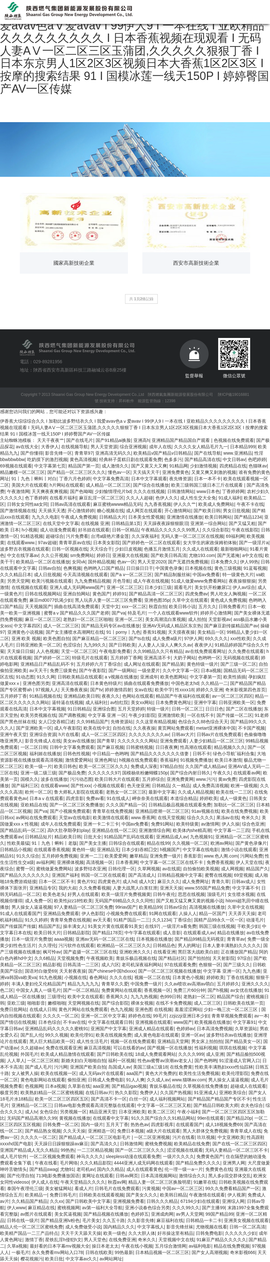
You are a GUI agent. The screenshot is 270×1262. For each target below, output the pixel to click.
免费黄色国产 (209, 1156)
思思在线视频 (191, 894)
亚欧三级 (16, 1003)
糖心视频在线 (110, 510)
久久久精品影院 (95, 1162)
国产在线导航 (207, 453)
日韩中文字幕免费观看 (72, 747)
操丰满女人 (74, 926)
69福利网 (235, 536)
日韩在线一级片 (22, 1220)
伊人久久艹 (184, 504)
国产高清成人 (141, 875)
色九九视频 (121, 1009)
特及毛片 (137, 612)
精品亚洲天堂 (102, 1111)
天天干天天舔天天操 (81, 1233)
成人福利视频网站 (167, 1098)
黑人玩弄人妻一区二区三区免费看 (108, 600)
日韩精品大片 (112, 517)
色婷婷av (185, 1028)
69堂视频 (243, 875)
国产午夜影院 (92, 670)
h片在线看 (69, 734)
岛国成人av (119, 1067)
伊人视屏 (236, 1194)
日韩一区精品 (125, 529)
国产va (118, 612)
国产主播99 (213, 1207)
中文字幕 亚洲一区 (221, 971)
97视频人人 (47, 689)
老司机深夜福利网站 (142, 964)
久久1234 (161, 919)
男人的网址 (189, 945)
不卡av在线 (74, 1022)
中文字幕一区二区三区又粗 (164, 1105)
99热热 (68, 1150)
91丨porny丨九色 (123, 632)
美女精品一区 (210, 632)
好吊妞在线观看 (93, 529)
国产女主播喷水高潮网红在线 (75, 632)
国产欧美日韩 (207, 510)
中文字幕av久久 (81, 1258)
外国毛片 (29, 1054)
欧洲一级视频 (244, 785)
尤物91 (67, 1169)
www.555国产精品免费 (207, 887)
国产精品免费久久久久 (198, 1162)
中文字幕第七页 (50, 465)
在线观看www (54, 785)
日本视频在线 (198, 568)
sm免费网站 (82, 555)
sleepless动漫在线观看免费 (133, 1156)
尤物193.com (202, 555)
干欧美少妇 (248, 926)
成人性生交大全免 (198, 497)
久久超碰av (31, 1047)
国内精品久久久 (119, 1226)
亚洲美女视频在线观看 (246, 1220)
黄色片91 (86, 881)
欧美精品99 (150, 907)
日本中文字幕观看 (149, 478)
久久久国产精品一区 (126, 804)
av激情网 (210, 824)
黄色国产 (101, 593)
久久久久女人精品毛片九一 (201, 446)
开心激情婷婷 (81, 510)
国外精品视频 (101, 561)
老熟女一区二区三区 (126, 792)
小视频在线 (75, 977)
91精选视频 (32, 536)
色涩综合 (72, 644)
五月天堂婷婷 (131, 708)
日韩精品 (161, 785)
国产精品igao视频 (129, 1086)
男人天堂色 (95, 1239)
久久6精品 (44, 958)
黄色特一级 (83, 849)
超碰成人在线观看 (248, 1086)
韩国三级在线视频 (217, 926)
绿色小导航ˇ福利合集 (234, 753)
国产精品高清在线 (202, 459)
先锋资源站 (122, 721)
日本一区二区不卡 (57, 881)
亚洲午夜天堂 (13, 734)
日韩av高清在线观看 (70, 504)
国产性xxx (81, 785)
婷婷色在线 (139, 1015)
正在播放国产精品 (239, 951)
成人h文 (147, 881)
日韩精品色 (164, 945)
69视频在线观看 (16, 465)
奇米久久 (250, 817)
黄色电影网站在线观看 (42, 1079)
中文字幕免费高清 (111, 478)
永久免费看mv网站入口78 (57, 1252)
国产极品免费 (72, 772)
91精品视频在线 (45, 696)
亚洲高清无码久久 (113, 453)
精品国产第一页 (83, 465)
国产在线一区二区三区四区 (239, 1143)
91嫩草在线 (205, 1182)
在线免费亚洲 (122, 1239)
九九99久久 (95, 644)
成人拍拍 (197, 619)
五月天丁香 (117, 1124)
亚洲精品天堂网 (173, 1041)
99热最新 (124, 1252)
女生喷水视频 (240, 894)
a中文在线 (252, 555)
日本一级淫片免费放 (32, 939)
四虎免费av (196, 593)
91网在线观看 (163, 913)
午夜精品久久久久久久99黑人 (170, 529)
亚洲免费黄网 (180, 779)
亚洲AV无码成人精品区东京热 (172, 625)
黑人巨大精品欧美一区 (51, 1041)
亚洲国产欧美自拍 (88, 1067)
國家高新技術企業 (73, 263)
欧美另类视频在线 (38, 715)
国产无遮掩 (228, 555)
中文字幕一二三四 (232, 830)
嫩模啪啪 (57, 1003)
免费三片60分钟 (189, 990)
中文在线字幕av (23, 555)
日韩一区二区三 (187, 708)
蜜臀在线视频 (218, 875)
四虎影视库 (162, 1124)
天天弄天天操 (241, 913)
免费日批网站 (13, 1009)
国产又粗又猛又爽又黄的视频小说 (189, 900)
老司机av (85, 1169)
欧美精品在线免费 (192, 1143)
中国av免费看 (206, 574)
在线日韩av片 (99, 1092)
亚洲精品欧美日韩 (81, 696)
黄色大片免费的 (161, 1073)
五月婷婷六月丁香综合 (98, 664)
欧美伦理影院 (235, 1073)
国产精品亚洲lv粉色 (60, 1220)
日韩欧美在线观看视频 (101, 1194)
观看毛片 (183, 587)
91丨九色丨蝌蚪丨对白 (34, 478)
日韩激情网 (131, 1143)
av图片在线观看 (36, 1214)
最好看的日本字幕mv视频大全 (60, 1246)
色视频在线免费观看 (234, 440)
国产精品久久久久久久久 (24, 875)
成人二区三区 (207, 1003)
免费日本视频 (130, 1130)
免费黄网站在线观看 (121, 990)
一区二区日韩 (33, 747)
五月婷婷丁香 (13, 696)
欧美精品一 (36, 1194)
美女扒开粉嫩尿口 (212, 587)
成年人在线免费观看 (61, 824)
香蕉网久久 (117, 996)
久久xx (56, 1201)
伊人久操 (231, 824)
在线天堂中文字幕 (61, 523)
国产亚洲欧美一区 (34, 728)
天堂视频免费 (70, 958)
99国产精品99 (219, 1214)
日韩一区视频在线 (70, 549)
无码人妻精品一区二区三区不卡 (236, 1150)
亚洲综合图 (104, 708)
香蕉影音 (193, 855)
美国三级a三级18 (150, 1067)
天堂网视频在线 (83, 1003)
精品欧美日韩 (67, 836)
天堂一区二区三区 (79, 651)
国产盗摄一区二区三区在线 (90, 951)
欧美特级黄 (187, 824)
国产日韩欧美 (122, 644)
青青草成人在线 (245, 1130)
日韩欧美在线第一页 (243, 1003)
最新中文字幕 (161, 792)
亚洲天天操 (171, 887)
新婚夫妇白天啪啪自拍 (83, 1060)
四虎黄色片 (109, 881)
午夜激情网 (18, 491)
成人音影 (172, 932)
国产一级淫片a (253, 542)
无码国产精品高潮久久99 (32, 1118)
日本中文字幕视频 (47, 708)
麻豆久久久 (168, 881)
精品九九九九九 (83, 983)
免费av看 (95, 798)
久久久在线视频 (149, 491)
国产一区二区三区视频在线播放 (169, 971)
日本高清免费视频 (215, 1028)
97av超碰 (47, 542)
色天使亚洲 (138, 785)
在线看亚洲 (164, 951)
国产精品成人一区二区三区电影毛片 (95, 1137)
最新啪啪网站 (233, 549)
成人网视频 (232, 868)
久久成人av (158, 1079)
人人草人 (16, 1060)
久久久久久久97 (104, 772)
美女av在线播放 (79, 740)
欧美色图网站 (173, 676)
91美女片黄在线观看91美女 (115, 926)
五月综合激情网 (170, 1246)
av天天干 (38, 670)
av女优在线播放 (246, 990)
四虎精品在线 (232, 465)
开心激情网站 (177, 510)
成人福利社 (96, 702)
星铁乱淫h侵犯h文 (63, 1239)
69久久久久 (216, 638)
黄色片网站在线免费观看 (83, 1009)
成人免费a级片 (167, 638)
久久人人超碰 (139, 497)
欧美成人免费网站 (216, 504)
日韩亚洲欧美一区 (237, 702)
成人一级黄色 (233, 798)
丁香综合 (182, 919)
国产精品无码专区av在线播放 (110, 625)
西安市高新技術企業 (196, 263)
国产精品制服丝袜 (172, 574)
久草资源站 (246, 1028)
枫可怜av (52, 951)
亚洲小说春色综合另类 (147, 1207)
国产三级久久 (236, 964)
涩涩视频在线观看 (185, 1150)
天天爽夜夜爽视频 (50, 491)
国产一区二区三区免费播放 (76, 804)
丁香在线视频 (239, 977)
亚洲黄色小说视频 (25, 632)
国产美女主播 (92, 843)
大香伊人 (50, 446)
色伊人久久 (166, 497)
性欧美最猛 (18, 843)
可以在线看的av (129, 1047)
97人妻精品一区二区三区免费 (83, 907)
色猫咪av (258, 465)
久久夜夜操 (144, 728)
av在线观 (171, 868)
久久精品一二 (214, 683)
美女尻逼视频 (67, 1214)
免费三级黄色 (63, 670)
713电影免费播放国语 (57, 1175)
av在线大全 (27, 446)
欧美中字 (164, 689)
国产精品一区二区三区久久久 (76, 472)
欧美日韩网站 (218, 517)
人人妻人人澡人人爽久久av (165, 644)
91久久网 (46, 676)
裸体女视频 (142, 1003)
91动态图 (25, 676)
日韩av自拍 (49, 568)
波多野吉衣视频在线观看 (24, 549)
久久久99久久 (186, 1207)
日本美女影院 (106, 542)
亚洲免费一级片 (165, 855)
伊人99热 (249, 561)
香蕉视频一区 (157, 990)
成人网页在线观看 (144, 510)
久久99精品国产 (92, 721)
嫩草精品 (138, 855)
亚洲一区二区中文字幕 (103, 1015)
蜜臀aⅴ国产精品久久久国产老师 (76, 612)
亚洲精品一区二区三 (32, 1105)
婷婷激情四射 (118, 689)
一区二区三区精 (43, 1060)
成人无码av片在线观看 (101, 1073)
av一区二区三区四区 (232, 696)
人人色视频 (47, 651)
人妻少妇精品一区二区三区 (216, 740)
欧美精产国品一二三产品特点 (29, 1233)
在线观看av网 (246, 772)
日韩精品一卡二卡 (204, 1220)
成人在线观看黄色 (144, 1169)
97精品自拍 (171, 766)
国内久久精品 (110, 1169)
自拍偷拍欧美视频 (201, 868)
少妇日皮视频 (128, 549)
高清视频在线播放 (207, 907)
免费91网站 (162, 824)
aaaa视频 (63, 939)
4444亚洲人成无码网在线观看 (143, 1162)
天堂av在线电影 (75, 817)
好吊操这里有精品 (175, 1233)
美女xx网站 (142, 702)
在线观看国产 (189, 1124)
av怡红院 (119, 702)
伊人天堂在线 (249, 862)
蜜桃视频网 (68, 1207)
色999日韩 (170, 996)
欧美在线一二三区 (234, 792)
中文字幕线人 (150, 1226)
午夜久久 (222, 772)
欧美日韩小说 (182, 606)
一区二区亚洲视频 (152, 1137)
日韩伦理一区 (121, 868)
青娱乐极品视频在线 (136, 958)
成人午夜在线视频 (151, 581)
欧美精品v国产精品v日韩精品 (162, 453)
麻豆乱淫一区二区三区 (101, 497)
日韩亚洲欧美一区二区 (38, 644)
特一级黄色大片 (238, 574)
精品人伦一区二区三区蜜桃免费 (31, 1226)
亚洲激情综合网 (154, 830)
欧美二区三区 (161, 1111)
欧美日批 (54, 1258)
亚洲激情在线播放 (184, 517)
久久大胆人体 (141, 1233)
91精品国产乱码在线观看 (129, 836)
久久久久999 (190, 1054)
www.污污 (206, 779)
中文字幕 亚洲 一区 (107, 715)
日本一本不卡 (207, 478)
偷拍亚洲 (76, 1079)
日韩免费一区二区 (61, 1124)
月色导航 (122, 581)
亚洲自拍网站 (76, 593)
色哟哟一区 (209, 657)
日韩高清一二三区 (81, 964)
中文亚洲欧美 (231, 1137)
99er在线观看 (210, 1118)
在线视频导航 (74, 446)
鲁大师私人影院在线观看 (78, 792)
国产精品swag (43, 1169)
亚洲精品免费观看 (61, 913)
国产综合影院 (115, 1003)
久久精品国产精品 (29, 1201)
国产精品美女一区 (243, 1041)
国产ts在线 (139, 638)
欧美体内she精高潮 (192, 830)
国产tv (96, 689)
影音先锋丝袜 (179, 1226)
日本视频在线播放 (154, 939)
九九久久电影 (45, 517)
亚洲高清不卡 (157, 657)
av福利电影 (200, 1246)
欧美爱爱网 (116, 855)
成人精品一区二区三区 (108, 485)
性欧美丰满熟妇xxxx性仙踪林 (224, 1067)
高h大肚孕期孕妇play (68, 830)
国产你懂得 (31, 453)
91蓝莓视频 (254, 568)
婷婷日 (103, 555)
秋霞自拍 (158, 606)
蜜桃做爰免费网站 (54, 868)
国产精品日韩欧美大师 (216, 1105)
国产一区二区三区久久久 (139, 1150)
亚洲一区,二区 (129, 619)
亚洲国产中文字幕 (108, 1028)
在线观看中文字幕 (111, 1118)
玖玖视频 (206, 1137)
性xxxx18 (184, 689)
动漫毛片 (255, 919)
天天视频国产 (38, 606)
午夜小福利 (188, 1111)
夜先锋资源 (180, 478)
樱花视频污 (31, 1258)
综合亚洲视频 (133, 446)
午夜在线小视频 (137, 1246)
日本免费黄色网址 (173, 702)
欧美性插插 (234, 676)
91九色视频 (50, 977)
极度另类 (9, 1092)
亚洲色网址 (105, 760)
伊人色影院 (93, 913)
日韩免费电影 (209, 1233)
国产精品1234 (248, 517)
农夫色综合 (252, 1105)
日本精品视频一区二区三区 (162, 1252)
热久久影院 (126, 1092)
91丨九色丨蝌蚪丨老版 (54, 843)
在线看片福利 (63, 497)
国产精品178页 (107, 932)
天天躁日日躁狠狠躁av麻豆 (61, 1143)
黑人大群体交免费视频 (205, 1130)
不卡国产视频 (251, 728)
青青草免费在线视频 (70, 919)
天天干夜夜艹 (50, 440)
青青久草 (220, 881)
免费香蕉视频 (220, 862)
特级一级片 (158, 708)
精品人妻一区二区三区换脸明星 (159, 1182)
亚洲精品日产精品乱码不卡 (47, 664)
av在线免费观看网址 (205, 651)
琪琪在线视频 (232, 1047)
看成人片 (83, 1188)
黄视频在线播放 (75, 1118)
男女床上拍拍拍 (207, 1041)
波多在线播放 (54, 779)
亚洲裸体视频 (70, 862)
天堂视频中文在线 (176, 1239)
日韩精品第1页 (126, 523)
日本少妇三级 (158, 587)
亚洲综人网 (233, 1201)
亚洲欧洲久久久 (135, 951)
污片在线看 (183, 1137)
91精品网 (178, 465)
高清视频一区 (99, 862)
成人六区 (110, 964)
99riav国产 (125, 907)
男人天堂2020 (151, 561)
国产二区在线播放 (244, 708)
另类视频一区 (73, 1111)
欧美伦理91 (81, 1035)
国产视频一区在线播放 (169, 1047)
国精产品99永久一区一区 (219, 919)
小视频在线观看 (108, 785)
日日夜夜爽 (166, 747)
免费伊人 (149, 1092)
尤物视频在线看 (211, 1226)
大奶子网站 (184, 657)
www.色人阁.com (221, 855)
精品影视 (52, 964)
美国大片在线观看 (29, 485)
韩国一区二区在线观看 (103, 875)
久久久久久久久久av (149, 734)
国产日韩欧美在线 (115, 1054)
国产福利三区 (25, 785)
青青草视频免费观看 (231, 1015)
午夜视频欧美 (99, 958)
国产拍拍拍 (199, 958)
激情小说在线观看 (239, 849)
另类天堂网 (18, 581)
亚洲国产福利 (65, 875)
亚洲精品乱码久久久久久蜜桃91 (56, 1028)
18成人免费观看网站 (155, 1054)
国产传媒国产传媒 (18, 926)
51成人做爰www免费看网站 (198, 581)
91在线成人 (118, 798)
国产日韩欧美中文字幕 (88, 1201)
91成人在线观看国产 (20, 913)
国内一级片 (92, 1124)
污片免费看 (77, 536)
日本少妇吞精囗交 (139, 849)
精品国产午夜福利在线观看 (183, 696)
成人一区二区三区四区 (103, 734)
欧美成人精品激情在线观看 (67, 1054)
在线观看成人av (199, 932)
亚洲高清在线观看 (70, 683)
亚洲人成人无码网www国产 (77, 587)
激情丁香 (34, 1239)
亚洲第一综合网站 (208, 523)
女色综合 (49, 1111)
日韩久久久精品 (162, 1201)
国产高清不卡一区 (109, 1098)
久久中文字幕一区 (180, 670)
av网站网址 (110, 1258)
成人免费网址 (195, 881)
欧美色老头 (54, 894)
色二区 (6, 990)
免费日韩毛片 (63, 1194)
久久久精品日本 (15, 574)
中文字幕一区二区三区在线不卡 (172, 862)
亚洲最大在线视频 (130, 555)
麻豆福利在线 (169, 1220)
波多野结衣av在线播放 (228, 1035)
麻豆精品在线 (41, 1207)
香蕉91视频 (154, 632)
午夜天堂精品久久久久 (82, 1182)
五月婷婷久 (228, 983)
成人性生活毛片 (92, 1041)
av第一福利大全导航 (102, 1207)
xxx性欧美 (240, 638)
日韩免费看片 (231, 606)
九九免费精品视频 (92, 581)
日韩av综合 (175, 907)
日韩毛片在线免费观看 (117, 1188)
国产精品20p (239, 1118)
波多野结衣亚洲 (90, 868)
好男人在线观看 (83, 894)
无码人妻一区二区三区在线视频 (192, 536)
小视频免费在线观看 (126, 913)
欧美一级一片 (38, 766)
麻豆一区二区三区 (43, 619)
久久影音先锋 (140, 1220)
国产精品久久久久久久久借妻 (160, 753)
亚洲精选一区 (101, 1130)
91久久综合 (27, 855)
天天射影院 (223, 958)
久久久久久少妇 (240, 1233)
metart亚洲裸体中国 (216, 728)
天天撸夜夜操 (74, 689)
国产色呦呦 (81, 491)
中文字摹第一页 (205, 676)
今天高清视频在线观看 (85, 574)
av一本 (261, 1015)
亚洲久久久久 (255, 983)
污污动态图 (81, 779)
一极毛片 (20, 1252)
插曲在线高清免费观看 (76, 606)
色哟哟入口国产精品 (103, 568)
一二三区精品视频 (95, 1150)
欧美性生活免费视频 (199, 1073)
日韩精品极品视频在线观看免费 (179, 804)
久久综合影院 (215, 529)
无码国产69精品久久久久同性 (124, 900)
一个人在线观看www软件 (173, 612)
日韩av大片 (182, 734)
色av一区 (126, 561)
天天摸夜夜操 (181, 632)
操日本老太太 (105, 1246)
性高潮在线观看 (195, 747)
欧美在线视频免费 (113, 1035)
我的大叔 (67, 887)
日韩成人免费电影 (106, 1079)
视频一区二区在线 (152, 977)
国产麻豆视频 (110, 747)
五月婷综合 (153, 779)
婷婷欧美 (209, 798)
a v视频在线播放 (121, 676)
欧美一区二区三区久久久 (103, 766)
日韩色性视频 (76, 753)
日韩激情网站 (180, 491)
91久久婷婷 (36, 919)
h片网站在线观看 (66, 485)
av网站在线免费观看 (36, 817)
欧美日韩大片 (47, 932)
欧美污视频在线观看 (52, 581)
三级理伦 (56, 996)
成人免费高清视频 (210, 785)
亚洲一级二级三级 (38, 772)
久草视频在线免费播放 (205, 1086)
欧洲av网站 (221, 843)
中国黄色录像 (168, 568)
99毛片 (160, 1015)
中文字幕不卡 (245, 887)
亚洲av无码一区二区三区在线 (104, 939)
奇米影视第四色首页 (245, 689)
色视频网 (34, 1086)
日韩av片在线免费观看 (219, 734)
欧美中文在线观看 (85, 996)
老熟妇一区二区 (199, 996)
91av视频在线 (205, 811)
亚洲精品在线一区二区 (114, 830)
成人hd (130, 881)
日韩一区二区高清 (247, 1226)
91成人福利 (230, 497)
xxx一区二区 (134, 606)
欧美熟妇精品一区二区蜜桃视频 (51, 1092)
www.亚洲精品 (237, 453)
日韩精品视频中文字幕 (179, 875)
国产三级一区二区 (238, 664)
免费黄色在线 (218, 1169)
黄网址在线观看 (97, 1175)
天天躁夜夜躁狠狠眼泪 (165, 523)
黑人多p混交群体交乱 (229, 1175)
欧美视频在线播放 (212, 1022)
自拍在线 (122, 728)
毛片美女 (91, 1220)
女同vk (78, 561)
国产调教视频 (72, 715)
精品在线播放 (230, 932)
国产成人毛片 (38, 1067)
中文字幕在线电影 (200, 849)
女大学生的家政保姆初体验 (210, 542)
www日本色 (207, 491)
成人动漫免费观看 (58, 529)
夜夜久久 (111, 696)
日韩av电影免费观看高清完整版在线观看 (94, 1105)
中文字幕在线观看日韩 (110, 1022)
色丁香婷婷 (36, 497)
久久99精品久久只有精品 (158, 651)
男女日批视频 (236, 510)
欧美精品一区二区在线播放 (43, 561)
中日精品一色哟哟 (110, 753)
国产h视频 (218, 990)
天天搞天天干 (146, 472)
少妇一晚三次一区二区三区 (231, 1009)
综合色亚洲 (253, 824)
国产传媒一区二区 (234, 715)
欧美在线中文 (96, 728)
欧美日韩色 (65, 766)
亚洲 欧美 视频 (26, 638)
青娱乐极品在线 (165, 1086)
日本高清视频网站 (159, 1175)
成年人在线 (160, 446)
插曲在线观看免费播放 (146, 683)
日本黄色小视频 (188, 977)
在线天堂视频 (171, 817)
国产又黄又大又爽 (149, 465)
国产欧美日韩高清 (169, 555)
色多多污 (173, 459)
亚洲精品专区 (42, 887)
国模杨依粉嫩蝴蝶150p (145, 772)
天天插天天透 (51, 510)
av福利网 (45, 862)
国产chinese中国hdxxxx (112, 971)
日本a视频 (211, 670)
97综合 (244, 958)
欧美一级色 (114, 1233)
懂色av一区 (119, 472)
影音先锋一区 (58, 453)
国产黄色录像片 (251, 843)
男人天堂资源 (104, 446)
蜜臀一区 (25, 868)
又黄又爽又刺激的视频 (213, 472)
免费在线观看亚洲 (64, 1047)
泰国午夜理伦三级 (25, 1188)
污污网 (61, 1067)
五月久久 (207, 606)
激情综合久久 (192, 1175)
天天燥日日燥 (20, 651)
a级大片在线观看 (163, 1130)
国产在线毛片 (79, 440)
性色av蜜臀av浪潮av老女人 (165, 1060)
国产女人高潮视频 (209, 1252)
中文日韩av (234, 459)
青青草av (236, 939)
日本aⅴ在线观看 (46, 798)
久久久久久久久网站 (137, 740)
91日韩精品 (79, 708)
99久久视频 (56, 1035)
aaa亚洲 (101, 1086)
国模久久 (29, 779)
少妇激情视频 (203, 465)
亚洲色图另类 (36, 683)
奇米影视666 (242, 1252)
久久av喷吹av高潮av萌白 (189, 983)
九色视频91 (201, 836)
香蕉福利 (169, 760)
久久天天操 (74, 1130)
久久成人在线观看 (200, 549)
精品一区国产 (212, 913)
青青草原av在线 (75, 542)
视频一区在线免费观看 (132, 1041)
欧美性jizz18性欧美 (73, 900)
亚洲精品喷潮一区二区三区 (162, 811)
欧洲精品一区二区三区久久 (124, 945)
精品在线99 (158, 843)
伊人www (16, 1207)
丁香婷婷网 (233, 491)
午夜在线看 (46, 1162)
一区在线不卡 (200, 715)
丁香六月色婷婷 (75, 478)
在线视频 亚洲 (95, 523)
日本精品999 (242, 446)
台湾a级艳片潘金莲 (110, 536)
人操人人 (188, 913)
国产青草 (106, 740)
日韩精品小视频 (15, 849)
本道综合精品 (183, 798)
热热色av (140, 1124)
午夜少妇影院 (142, 715)
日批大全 (92, 836)
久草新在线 (79, 1086)
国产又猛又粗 (242, 523)
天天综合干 (101, 549)
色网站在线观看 (138, 696)
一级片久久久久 (178, 1156)
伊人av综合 (244, 587)
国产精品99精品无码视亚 (200, 939)
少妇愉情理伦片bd (113, 491)
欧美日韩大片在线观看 (117, 779)
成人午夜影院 (67, 728)
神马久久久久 (89, 1156)
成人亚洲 (215, 1054)
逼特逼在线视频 (67, 702)
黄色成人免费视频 (228, 600)
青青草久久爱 (114, 983)
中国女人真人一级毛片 (38, 990)
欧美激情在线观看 (111, 817)
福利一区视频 (121, 1060)
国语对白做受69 (41, 971)
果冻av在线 (227, 817)
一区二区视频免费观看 (51, 1156)
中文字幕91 (244, 1022)
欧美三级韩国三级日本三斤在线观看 (207, 485)
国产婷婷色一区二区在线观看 (151, 542)
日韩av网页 (126, 1175)
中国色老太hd (185, 683)
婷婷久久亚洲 (209, 689)
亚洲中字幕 (205, 702)
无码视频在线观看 (241, 657)
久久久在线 (120, 977)
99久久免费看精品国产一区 (232, 1188)
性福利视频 (206, 1047)
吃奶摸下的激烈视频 (47, 459)
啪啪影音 (36, 1003)
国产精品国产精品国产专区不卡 (219, 1098)
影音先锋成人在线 (43, 740)
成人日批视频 (47, 574)
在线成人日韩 (42, 1009)
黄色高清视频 (83, 459)
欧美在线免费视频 (239, 811)
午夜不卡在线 (250, 504)
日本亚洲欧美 (132, 1111)
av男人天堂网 (189, 1214)
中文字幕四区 (27, 625)
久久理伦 (47, 945)
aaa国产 (134, 1073)
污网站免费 (251, 855)
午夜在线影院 (245, 529)
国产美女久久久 (141, 1194)
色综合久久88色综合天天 (203, 721)
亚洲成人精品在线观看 (151, 1028)
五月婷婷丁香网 (126, 657)
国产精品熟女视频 (43, 1130)
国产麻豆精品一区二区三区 (99, 638)
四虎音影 (75, 798)
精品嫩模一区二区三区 (22, 472)
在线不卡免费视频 (174, 1003)
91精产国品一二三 (132, 919)
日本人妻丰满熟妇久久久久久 (231, 945)
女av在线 (143, 689)
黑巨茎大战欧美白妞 (198, 951)
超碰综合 (55, 536)
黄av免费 (227, 779)
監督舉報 (194, 359)
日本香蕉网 (126, 862)
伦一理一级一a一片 (183, 1169)
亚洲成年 (149, 676)
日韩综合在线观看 (127, 843)
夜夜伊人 (203, 644)
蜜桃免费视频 (158, 1143)
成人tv (31, 1111)
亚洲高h (141, 440)
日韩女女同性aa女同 (27, 504)
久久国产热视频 (175, 1092)
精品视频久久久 (229, 747)
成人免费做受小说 (83, 1226)
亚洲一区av (192, 1035)
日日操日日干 (139, 568)
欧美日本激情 (228, 760)
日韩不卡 (201, 753)
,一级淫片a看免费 (178, 926)
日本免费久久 (224, 561)
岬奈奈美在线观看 (150, 798)
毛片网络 (69, 1162)
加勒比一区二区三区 (234, 804)
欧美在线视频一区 (58, 1073)
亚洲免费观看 (173, 740)
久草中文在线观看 (190, 600)
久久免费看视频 (94, 887)
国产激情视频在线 (18, 510)
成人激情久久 (115, 465)
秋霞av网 (117, 1182)
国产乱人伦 (31, 1035)
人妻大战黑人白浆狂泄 (135, 887)
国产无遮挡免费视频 (188, 561)
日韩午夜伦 (164, 894)
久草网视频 (149, 868)
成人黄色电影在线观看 (156, 1035)
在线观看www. (21, 542)
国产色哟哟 (206, 1060)
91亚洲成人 (205, 1092)
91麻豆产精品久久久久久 (221, 1239)
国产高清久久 (104, 1143)
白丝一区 (138, 1098)
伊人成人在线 (44, 1182)
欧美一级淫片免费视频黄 (126, 894)
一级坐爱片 (149, 670)
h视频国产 (170, 849)
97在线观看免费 (180, 964)
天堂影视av (219, 619)
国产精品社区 (171, 958)
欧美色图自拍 (56, 638)
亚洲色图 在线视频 (153, 1009)
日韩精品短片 (38, 836)
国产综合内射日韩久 (190, 772)
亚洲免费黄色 (175, 472)
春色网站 (98, 977)
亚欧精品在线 (33, 804)
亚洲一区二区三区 (124, 587)
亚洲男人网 (234, 1162)
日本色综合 (49, 1022)
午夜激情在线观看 (207, 1194)
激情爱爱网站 (78, 760)
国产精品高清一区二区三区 (156, 593)
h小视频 (29, 529)
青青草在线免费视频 (112, 811)
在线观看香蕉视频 (52, 849)
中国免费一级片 (146, 983)
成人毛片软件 (13, 1156)
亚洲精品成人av (172, 836)
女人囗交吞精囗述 (56, 721)
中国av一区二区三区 (182, 1188)
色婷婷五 (140, 1214)
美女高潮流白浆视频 (165, 619)
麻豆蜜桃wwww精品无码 (117, 504)
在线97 (152, 926)
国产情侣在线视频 (18, 1022)
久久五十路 (113, 1220)
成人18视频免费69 (223, 1124)
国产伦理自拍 (20, 1175)
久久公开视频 (54, 555)
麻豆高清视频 (97, 1047)
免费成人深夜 (144, 766)
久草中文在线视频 (245, 907)
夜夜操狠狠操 (242, 581)
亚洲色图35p (157, 600)
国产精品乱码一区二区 (22, 830)
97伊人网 (193, 638)
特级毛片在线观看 (90, 657)
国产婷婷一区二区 (52, 657)
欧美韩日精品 (173, 1194)
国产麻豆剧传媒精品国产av (231, 625)
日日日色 (214, 708)
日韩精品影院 (76, 932)
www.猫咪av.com (189, 1079)
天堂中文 (110, 606)
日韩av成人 (243, 881)
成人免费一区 (38, 900)
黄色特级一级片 (202, 664)
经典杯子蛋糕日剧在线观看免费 (130, 459)
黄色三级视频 (227, 568)
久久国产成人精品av (205, 766)
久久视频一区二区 (190, 843)
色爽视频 (72, 568)
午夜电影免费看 (115, 651)
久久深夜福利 (144, 536)
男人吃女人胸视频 (228, 593)
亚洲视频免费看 (128, 1201)
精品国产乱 (49, 926)
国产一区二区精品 (81, 990)
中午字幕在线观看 (142, 932)
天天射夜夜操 (72, 971)
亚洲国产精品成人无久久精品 (29, 1150)
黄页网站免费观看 (176, 728)
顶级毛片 (216, 894)
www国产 (182, 1022)
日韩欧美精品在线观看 (80, 676)
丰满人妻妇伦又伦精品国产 (38, 983)
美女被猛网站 (58, 1188)
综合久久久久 (200, 817)
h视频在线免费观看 (138, 760)
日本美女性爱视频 (146, 517)
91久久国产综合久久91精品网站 (163, 1118)
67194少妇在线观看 (200, 1201)
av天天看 (102, 919)
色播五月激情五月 (162, 549)
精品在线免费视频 (232, 1246)
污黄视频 (151, 1188)
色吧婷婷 (257, 459)
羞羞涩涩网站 (188, 1009)
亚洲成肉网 (162, 1214)
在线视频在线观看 (29, 587)
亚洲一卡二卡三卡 (101, 824)
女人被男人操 (25, 1073)
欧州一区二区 (38, 792)
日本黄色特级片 (106, 683)
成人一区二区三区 (61, 625)
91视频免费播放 (196, 760)
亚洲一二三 (91, 855)
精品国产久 (257, 868)
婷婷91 (120, 593)
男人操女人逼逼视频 (32, 907)
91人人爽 (135, 1079)
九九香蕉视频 (157, 504)
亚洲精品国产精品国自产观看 (181, 440)
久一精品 (181, 785)
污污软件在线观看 (76, 945)
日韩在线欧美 (98, 1252)
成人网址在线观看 (142, 664)
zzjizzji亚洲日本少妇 (189, 1015)
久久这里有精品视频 (156, 721)
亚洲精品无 (108, 849)
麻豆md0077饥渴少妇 (51, 600)
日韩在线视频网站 (43, 593)
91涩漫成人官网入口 (239, 1060)
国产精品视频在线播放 (105, 1214)
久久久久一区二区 (61, 1015)
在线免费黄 (181, 1067)
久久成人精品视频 (196, 792)
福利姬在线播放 (45, 753)
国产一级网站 (121, 670)
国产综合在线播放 (151, 485)
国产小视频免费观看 (70, 811)
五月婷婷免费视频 (59, 855)
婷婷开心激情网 (216, 612)
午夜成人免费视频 (79, 517)
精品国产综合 (230, 996)
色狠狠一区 (210, 964)
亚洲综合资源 (42, 734)
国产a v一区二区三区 (131, 574)
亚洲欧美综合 (232, 1092)
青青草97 (84, 453)
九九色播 (251, 971)
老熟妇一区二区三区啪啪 (87, 619)
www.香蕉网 (143, 817)
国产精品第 (173, 664)
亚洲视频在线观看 (153, 1022)
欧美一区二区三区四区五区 (62, 1098)
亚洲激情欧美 (171, 715)
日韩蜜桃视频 (139, 747)
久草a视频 (17, 1246)
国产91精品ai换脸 (113, 440)
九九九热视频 (144, 996)
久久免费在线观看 (246, 651)
